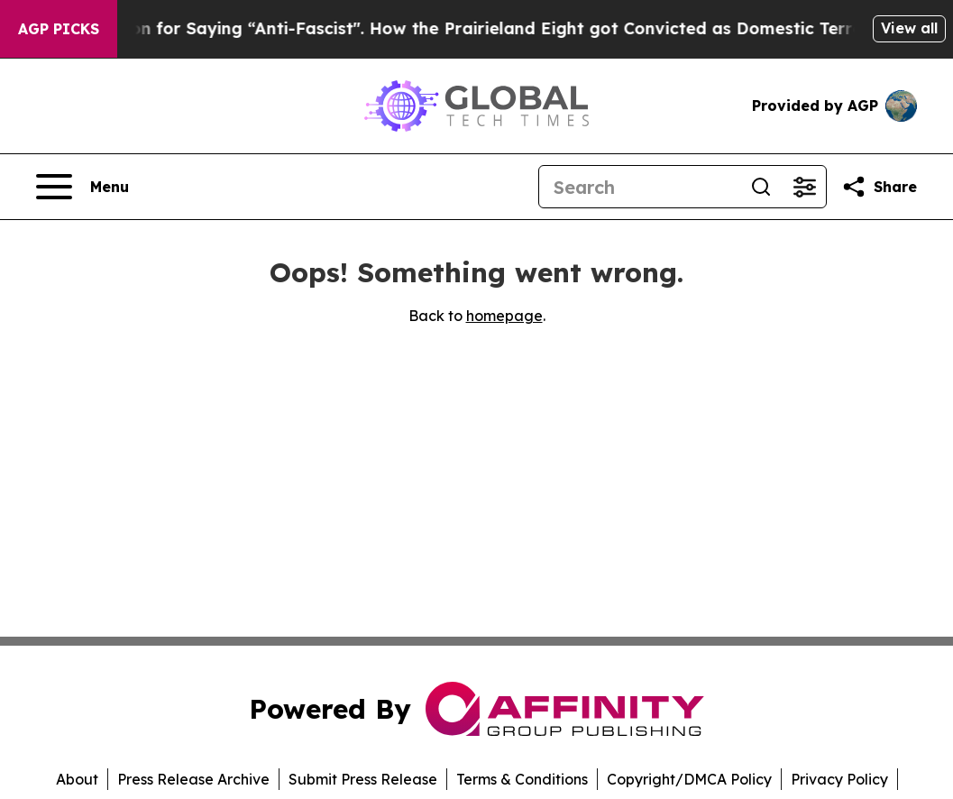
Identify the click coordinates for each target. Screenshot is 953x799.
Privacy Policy (839, 779)
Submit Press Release (363, 779)
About (77, 779)
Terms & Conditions (522, 779)
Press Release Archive (193, 779)
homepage (504, 316)
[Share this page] (879, 187)
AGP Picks (58, 29)
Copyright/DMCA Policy (689, 779)
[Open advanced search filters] (804, 186)
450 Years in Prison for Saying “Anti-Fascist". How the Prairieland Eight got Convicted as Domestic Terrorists (459, 28)
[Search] (639, 186)
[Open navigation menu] (82, 187)
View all (909, 28)
